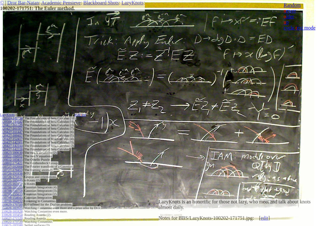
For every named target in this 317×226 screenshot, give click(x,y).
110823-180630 (12, 152)
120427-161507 (12, 128)
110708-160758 (12, 190)
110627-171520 (12, 218)
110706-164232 (12, 201)
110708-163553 (12, 187)
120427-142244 (12, 146)
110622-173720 (12, 221)
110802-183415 (12, 159)
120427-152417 (12, 139)
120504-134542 (12, 121)
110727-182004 (12, 166)
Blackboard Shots (101, 2)
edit (264, 218)
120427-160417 (12, 135)
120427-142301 (12, 142)
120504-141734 (12, 118)
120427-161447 (12, 132)
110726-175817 (12, 177)
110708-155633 (12, 194)
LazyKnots (132, 2)
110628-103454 (12, 215)
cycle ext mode (299, 27)
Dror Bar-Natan (23, 2)
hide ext (80, 114)
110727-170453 (12, 170)
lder (289, 16)
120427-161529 (12, 125)
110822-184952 (12, 156)
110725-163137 (12, 184)
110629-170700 (12, 204)
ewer (290, 10)
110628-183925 (12, 208)
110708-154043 (12, 197)
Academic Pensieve (61, 2)
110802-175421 (12, 163)
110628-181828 (12, 211)
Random (292, 5)
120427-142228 (12, 149)
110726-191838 (12, 173)
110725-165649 (12, 180)
